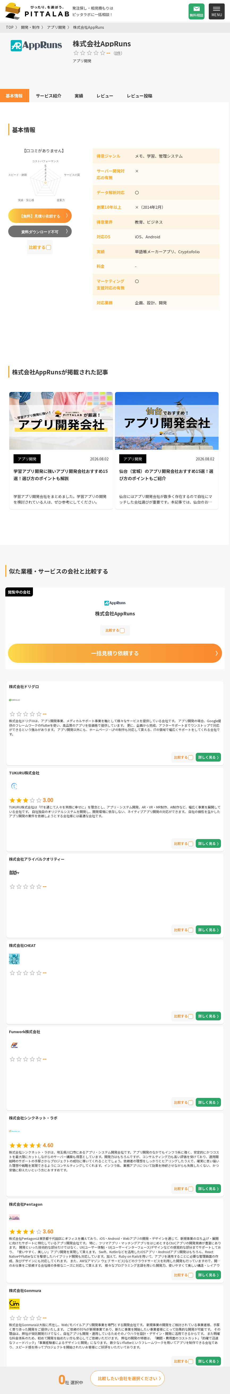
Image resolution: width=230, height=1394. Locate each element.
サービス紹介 (48, 95)
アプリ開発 (56, 27)
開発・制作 (30, 27)
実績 (79, 95)
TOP (10, 27)
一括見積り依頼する (115, 653)
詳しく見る (207, 757)
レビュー (104, 95)
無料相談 (196, 15)
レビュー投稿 (139, 95)
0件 (118, 53)
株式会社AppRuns (88, 27)
